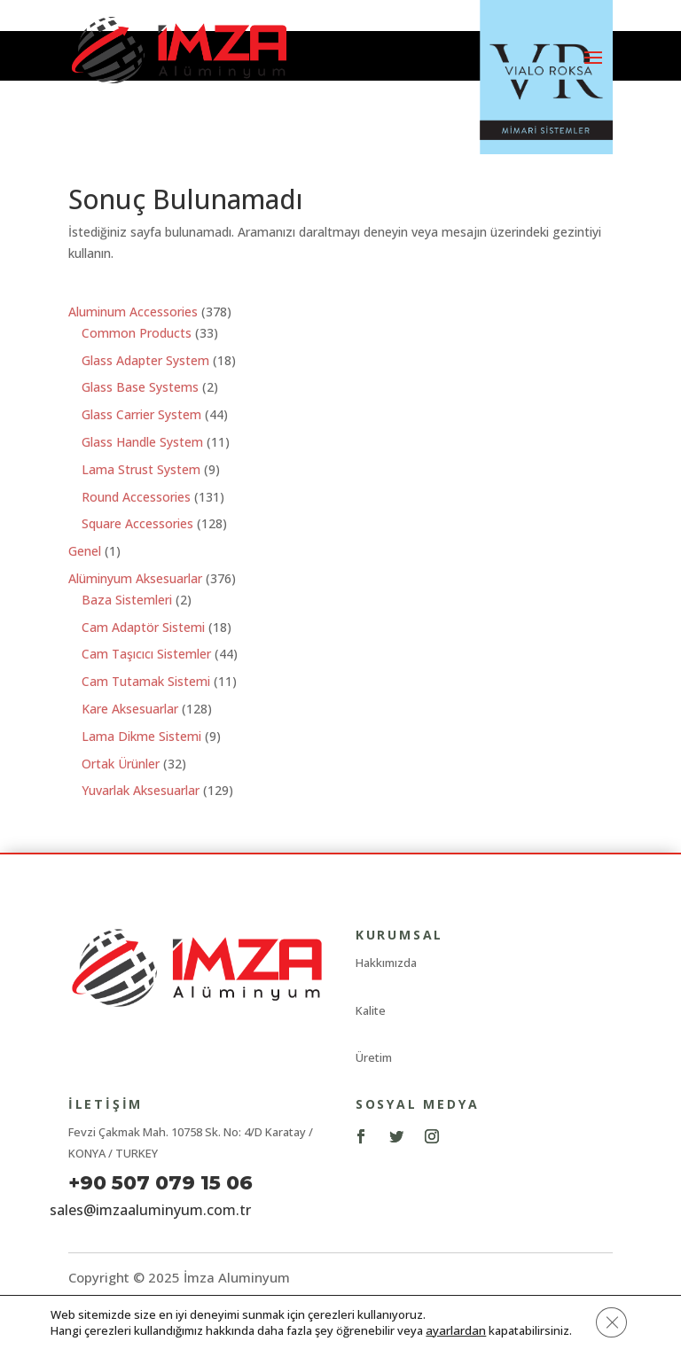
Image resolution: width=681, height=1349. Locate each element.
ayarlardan (455, 1329)
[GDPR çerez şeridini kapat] (610, 1321)
